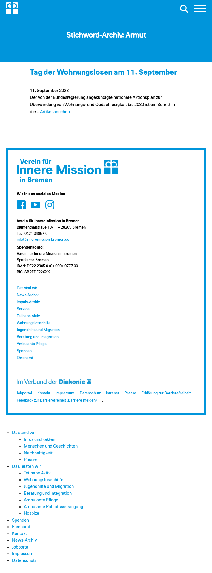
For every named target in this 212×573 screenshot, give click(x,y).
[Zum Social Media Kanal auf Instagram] (49, 205)
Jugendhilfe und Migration (38, 330)
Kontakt (43, 393)
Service (23, 309)
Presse (130, 393)
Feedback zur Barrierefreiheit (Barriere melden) (57, 400)
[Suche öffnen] (184, 8)
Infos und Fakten (39, 439)
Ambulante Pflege (32, 344)
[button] (200, 10)
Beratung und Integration (38, 337)
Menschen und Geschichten (51, 446)
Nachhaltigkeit (38, 453)
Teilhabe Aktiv (28, 316)
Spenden (24, 351)
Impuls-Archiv (28, 302)
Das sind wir (27, 288)
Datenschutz (90, 393)
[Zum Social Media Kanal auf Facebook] (21, 205)
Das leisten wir (26, 466)
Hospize (31, 513)
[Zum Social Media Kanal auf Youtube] (35, 205)
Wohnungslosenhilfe (33, 323)
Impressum (65, 393)
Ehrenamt (25, 358)
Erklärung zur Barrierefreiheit (166, 393)
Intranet (112, 393)
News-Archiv (27, 295)
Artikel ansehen (55, 112)
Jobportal (24, 393)
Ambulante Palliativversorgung (53, 507)
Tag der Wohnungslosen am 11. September (103, 72)
